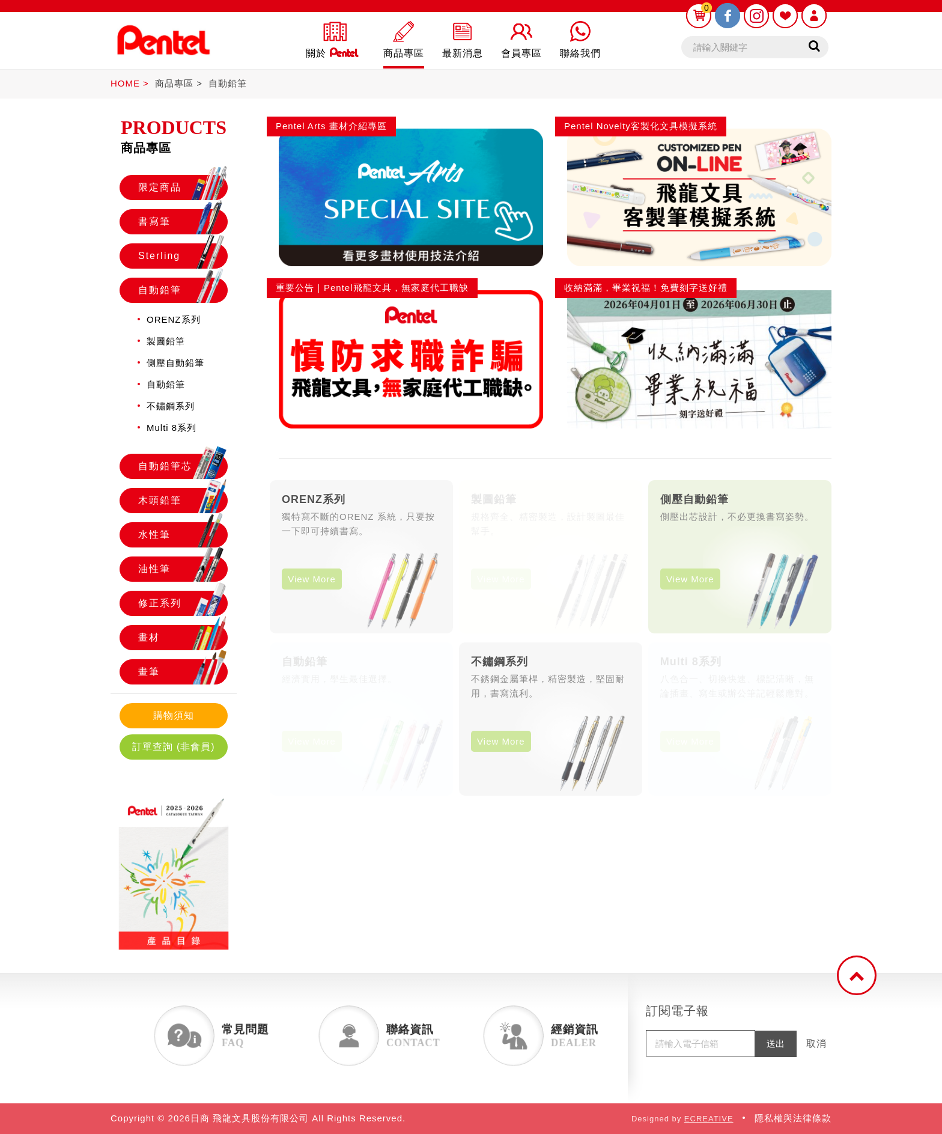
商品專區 (174, 83)
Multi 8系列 (171, 427)
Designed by (682, 1118)
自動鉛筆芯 (182, 466)
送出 (776, 1043)
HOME (125, 83)
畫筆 (182, 671)
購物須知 (173, 715)
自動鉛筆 (227, 83)
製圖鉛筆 (166, 341)
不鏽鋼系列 (171, 406)
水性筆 (182, 534)
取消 (816, 1043)
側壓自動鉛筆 (175, 363)
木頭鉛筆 (182, 500)
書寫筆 (182, 221)
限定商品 (182, 187)
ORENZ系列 (174, 319)
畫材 (182, 637)
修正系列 (182, 603)
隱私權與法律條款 (793, 1118)
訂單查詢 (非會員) (173, 747)
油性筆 (182, 569)
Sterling (182, 256)
